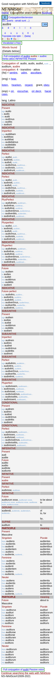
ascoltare (36, 72)
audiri (26, 669)
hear (13, 78)
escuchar (22, 91)
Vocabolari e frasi (12, 43)
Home (5, 12)
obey (46, 85)
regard (28, 85)
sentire (13, 72)
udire (24, 72)
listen (5, 85)
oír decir (36, 91)
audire (26, 56)
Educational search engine (25, 12)
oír (12, 91)
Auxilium (47, 12)
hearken (16, 85)
